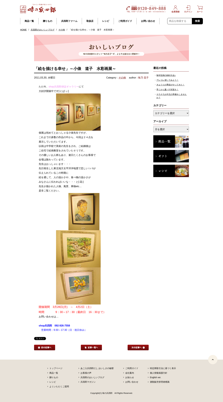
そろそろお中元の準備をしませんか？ (171, 96)
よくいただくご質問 (59, 386)
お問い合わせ (148, 21)
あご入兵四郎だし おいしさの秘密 (97, 368)
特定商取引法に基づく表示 (163, 368)
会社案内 (129, 373)
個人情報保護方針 (158, 373)
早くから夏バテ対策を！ (167, 89)
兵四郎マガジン (88, 382)
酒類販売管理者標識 (159, 382)
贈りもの (47, 21)
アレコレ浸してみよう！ (167, 80)
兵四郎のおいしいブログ (43, 29)
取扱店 (89, 21)
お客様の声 (86, 373)
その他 (61, 29)
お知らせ (129, 377)
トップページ (55, 368)
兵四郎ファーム (69, 21)
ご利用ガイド (125, 21)
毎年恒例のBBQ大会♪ (166, 75)
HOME (23, 29)
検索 (197, 21)
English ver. (155, 377)
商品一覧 (29, 21)
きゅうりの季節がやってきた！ (170, 85)
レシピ (105, 21)
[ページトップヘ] (212, 359)
